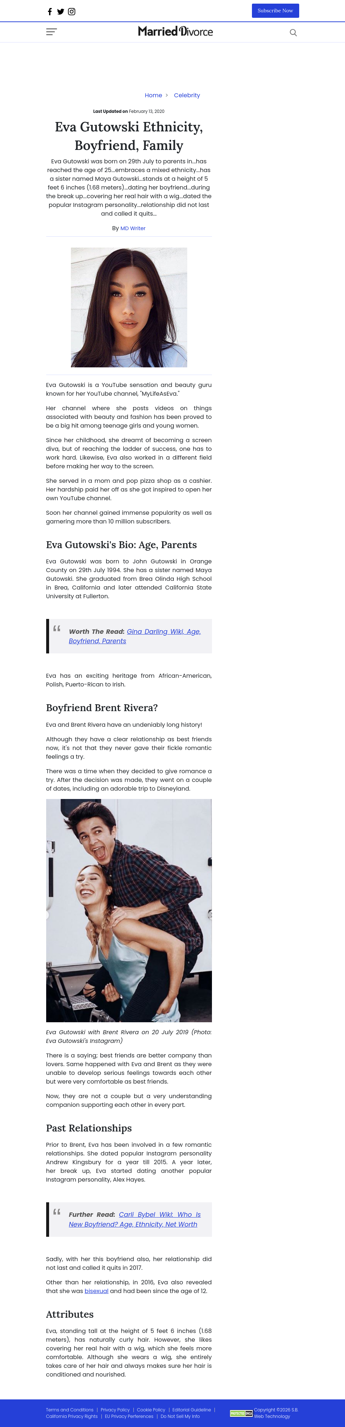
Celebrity (187, 95)
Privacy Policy (115, 1410)
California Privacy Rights (72, 1416)
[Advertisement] (104, 57)
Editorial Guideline (192, 1410)
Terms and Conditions (70, 1410)
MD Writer (133, 228)
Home (153, 95)
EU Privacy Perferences (129, 1416)
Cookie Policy (151, 1410)
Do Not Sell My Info (180, 1416)
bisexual (97, 1291)
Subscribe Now (275, 10)
